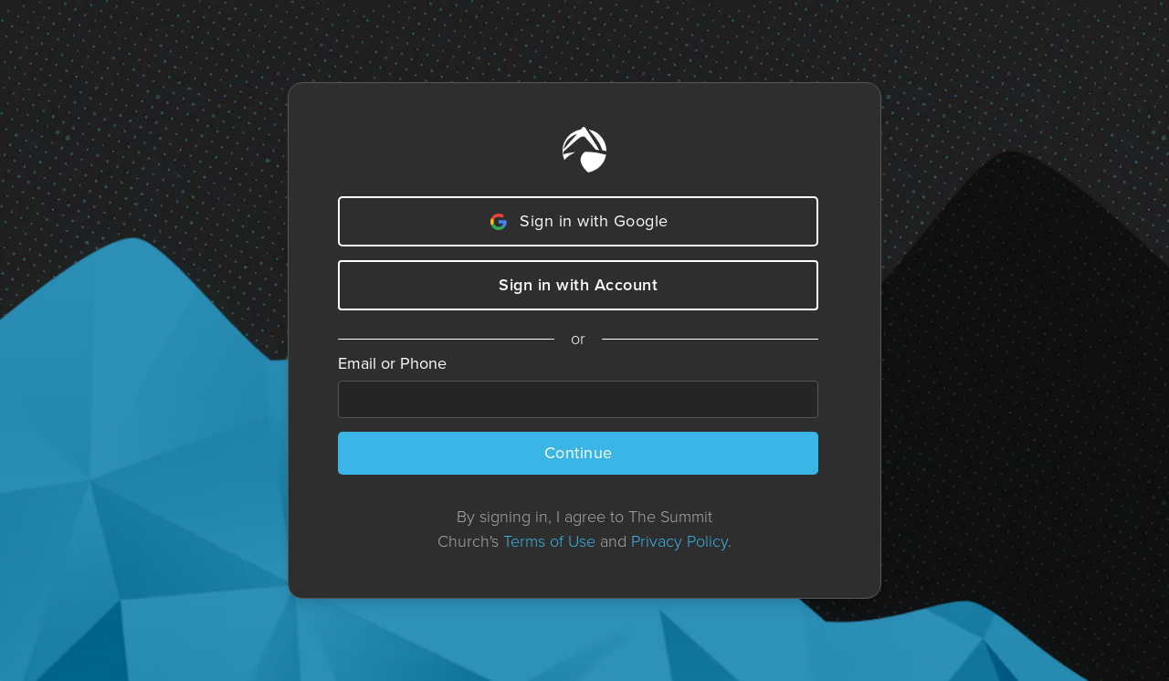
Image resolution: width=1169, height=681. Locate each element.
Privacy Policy (679, 541)
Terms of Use (549, 541)
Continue (578, 453)
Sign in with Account (578, 285)
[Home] (584, 150)
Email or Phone (392, 363)
